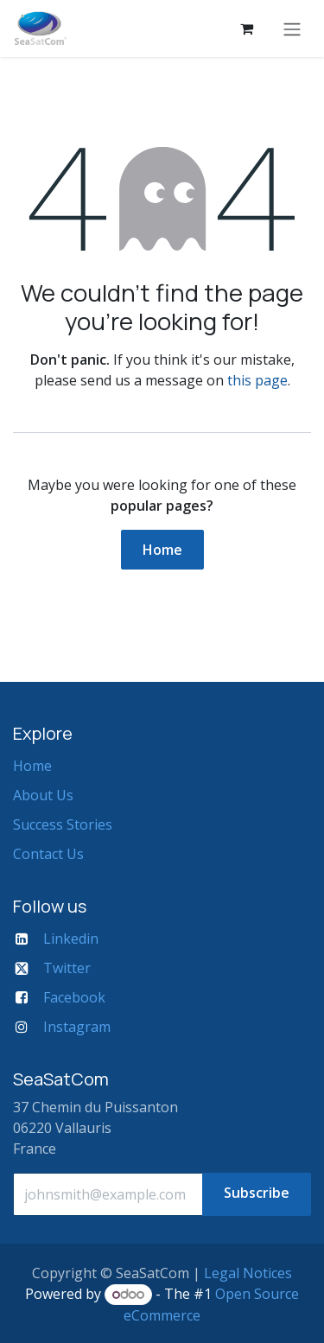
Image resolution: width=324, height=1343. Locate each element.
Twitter (67, 967)
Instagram (77, 1026)
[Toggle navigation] (292, 28)
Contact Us (48, 853)
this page (257, 380)
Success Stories (62, 824)
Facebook (74, 997)
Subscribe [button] (256, 1192)
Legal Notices (248, 1273)
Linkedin (70, 938)
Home (162, 549)
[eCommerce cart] (246, 28)
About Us (43, 795)
